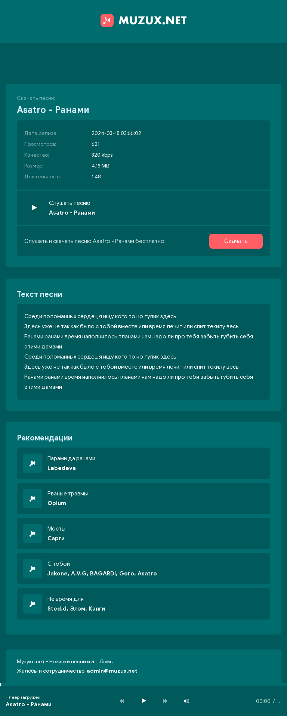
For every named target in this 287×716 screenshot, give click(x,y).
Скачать (236, 241)
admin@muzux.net (112, 671)
